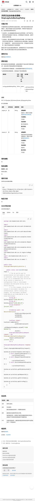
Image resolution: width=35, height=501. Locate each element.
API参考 (17, 9)
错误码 (6, 431)
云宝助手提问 (5, 475)
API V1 (21, 9)
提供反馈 (14, 470)
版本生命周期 (6, 453)
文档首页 (3, 9)
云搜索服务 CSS (10, 9)
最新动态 (5, 451)
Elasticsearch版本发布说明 (9, 455)
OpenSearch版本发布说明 (9, 457)
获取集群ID (26, 138)
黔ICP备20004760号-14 (20, 499)
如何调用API (8, 57)
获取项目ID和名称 (26, 114)
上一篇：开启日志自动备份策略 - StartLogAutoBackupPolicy (16, 441)
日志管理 (27, 9)
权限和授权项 (28, 68)
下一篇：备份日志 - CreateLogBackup (10, 443)
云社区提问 (12, 475)
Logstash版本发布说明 (8, 459)
